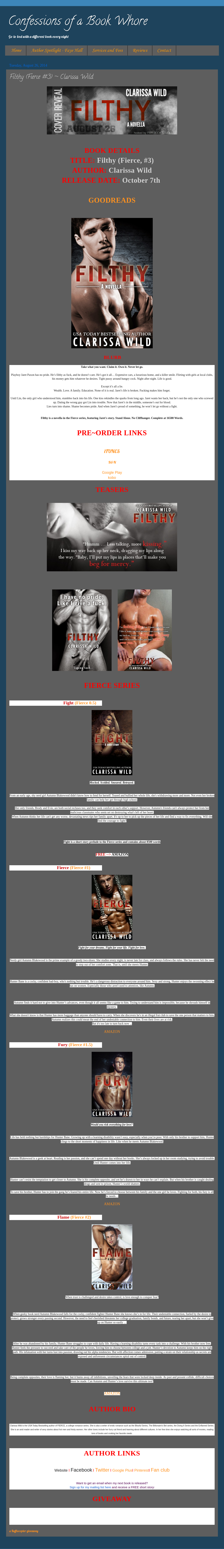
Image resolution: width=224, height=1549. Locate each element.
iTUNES (112, 451)
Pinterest (141, 1470)
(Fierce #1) (80, 867)
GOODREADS (112, 200)
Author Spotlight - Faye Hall (56, 50)
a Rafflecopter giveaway (23, 1531)
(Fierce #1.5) (80, 1044)
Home (16, 50)
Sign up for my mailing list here (90, 1487)
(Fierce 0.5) (85, 702)
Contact (164, 50)
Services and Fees (107, 50)
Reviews (140, 50)
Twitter (102, 1470)
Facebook (81, 1470)
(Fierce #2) (80, 1217)
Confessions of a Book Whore (77, 22)
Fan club (160, 1470)
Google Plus (122, 1470)
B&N (112, 462)
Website (61, 1470)
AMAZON (120, 854)
